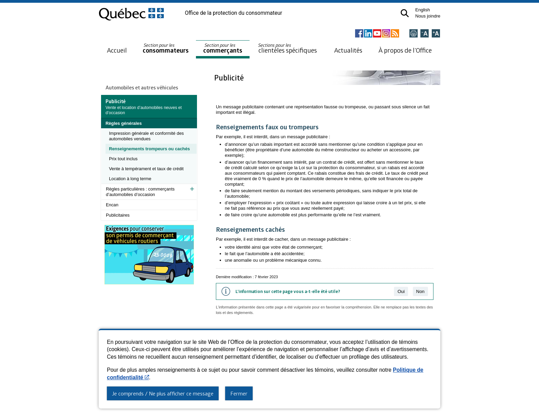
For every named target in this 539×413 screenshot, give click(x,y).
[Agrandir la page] (436, 34)
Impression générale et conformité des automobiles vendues (146, 136)
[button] (404, 13)
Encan (112, 204)
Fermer (239, 393)
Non (420, 291)
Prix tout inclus (123, 158)
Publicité (229, 78)
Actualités (348, 50)
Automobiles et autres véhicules (142, 87)
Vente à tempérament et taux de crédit (146, 168)
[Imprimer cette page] (413, 34)
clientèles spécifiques (287, 48)
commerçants (222, 48)
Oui (401, 291)
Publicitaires (118, 215)
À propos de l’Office (405, 50)
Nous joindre (427, 16)
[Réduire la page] (424, 34)
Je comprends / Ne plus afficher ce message (162, 393)
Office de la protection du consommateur (233, 13)
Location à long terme (130, 178)
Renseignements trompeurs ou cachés (149, 148)
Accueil (117, 50)
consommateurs (166, 48)
